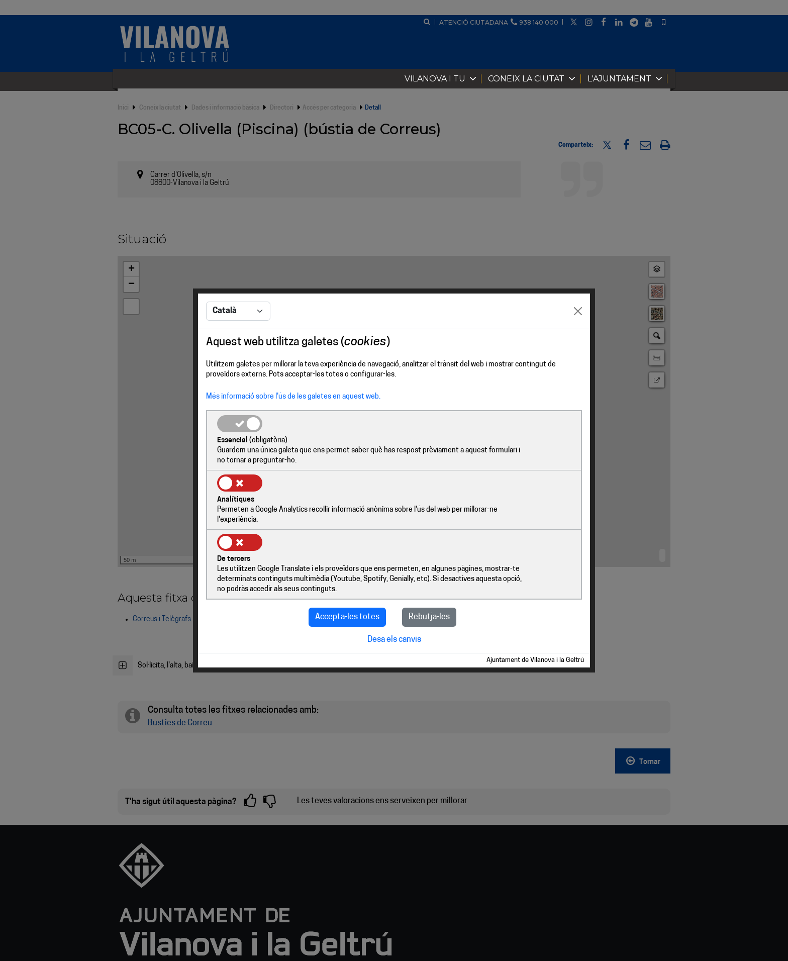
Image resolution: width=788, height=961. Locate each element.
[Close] (578, 342)
